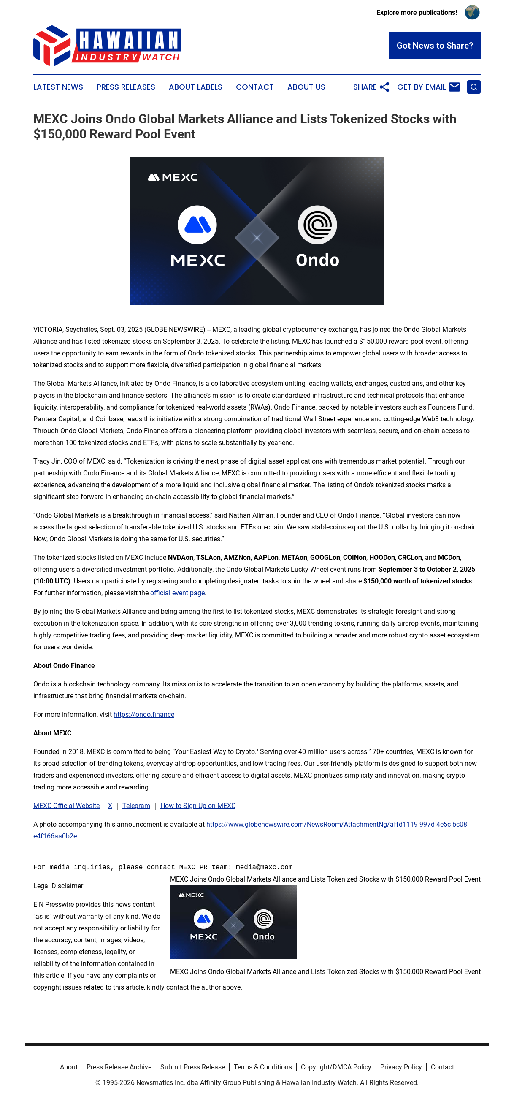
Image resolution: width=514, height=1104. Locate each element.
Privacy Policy (401, 1067)
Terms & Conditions (263, 1067)
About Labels (195, 87)
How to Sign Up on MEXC (197, 806)
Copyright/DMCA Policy (336, 1067)
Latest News (58, 87)
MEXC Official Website (66, 806)
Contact (255, 87)
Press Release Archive (119, 1067)
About (69, 1067)
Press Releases (126, 87)
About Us (306, 87)
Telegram (136, 806)
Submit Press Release (192, 1067)
